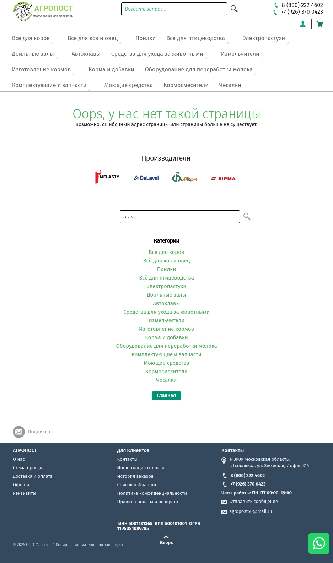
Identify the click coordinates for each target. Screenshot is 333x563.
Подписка (39, 432)
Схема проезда (29, 467)
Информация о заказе (141, 467)
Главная (166, 396)
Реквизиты (24, 493)
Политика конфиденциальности (152, 493)
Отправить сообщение (253, 501)
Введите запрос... (145, 9)
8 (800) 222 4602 (243, 475)
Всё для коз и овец (93, 38)
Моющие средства (128, 85)
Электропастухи (264, 38)
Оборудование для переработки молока (199, 69)
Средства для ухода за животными (157, 53)
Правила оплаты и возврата (147, 501)
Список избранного (138, 484)
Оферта (21, 484)
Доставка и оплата (33, 476)
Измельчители (240, 53)
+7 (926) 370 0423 (243, 484)
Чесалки (230, 85)
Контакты (127, 459)
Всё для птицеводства (195, 38)
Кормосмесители (186, 85)
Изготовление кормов (41, 69)
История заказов (135, 476)
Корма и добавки (111, 69)
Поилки (145, 38)
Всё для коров (31, 38)
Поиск (130, 217)
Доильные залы (33, 53)
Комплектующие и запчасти (49, 85)
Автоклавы (86, 53)
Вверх (166, 542)
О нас (19, 459)
